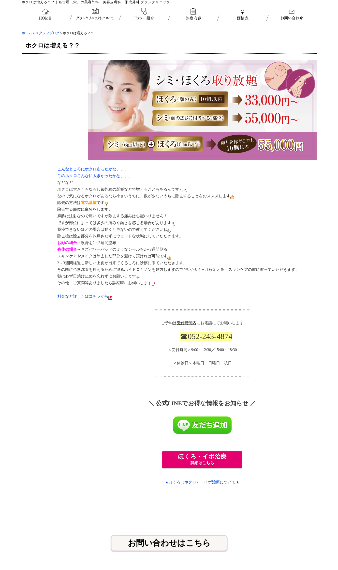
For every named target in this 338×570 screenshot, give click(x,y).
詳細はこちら (202, 459)
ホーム (27, 33)
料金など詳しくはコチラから (82, 296)
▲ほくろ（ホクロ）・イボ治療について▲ (202, 482)
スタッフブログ (47, 33)
